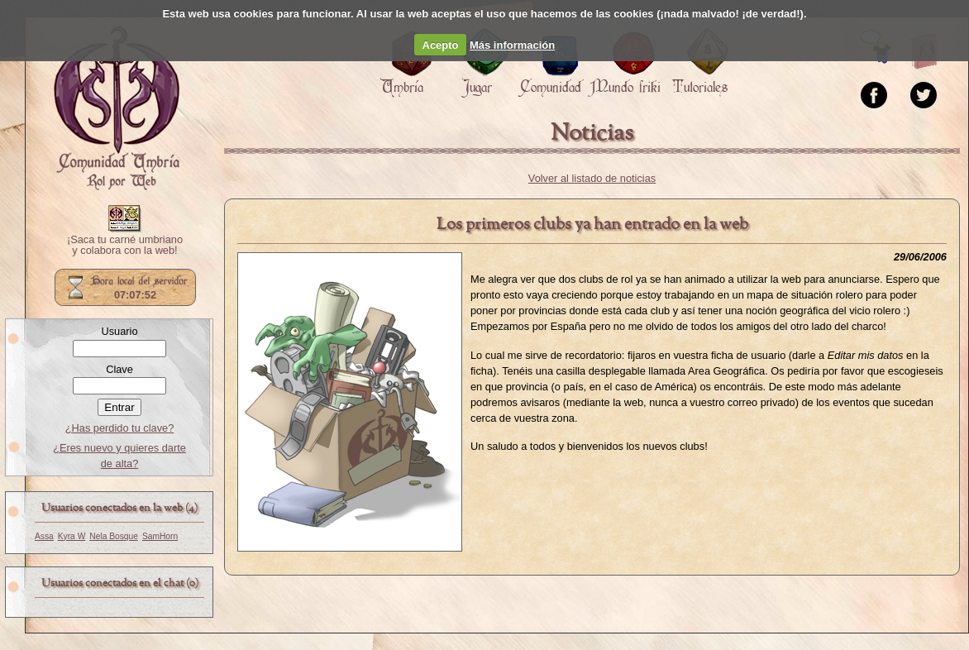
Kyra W (72, 536)
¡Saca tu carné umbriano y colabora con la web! (125, 245)
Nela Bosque (113, 536)
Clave (119, 369)
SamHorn (160, 536)
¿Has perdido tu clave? (119, 428)
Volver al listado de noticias (592, 178)
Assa (44, 536)
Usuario (119, 331)
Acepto (440, 45)
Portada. (117, 108)
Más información (512, 45)
